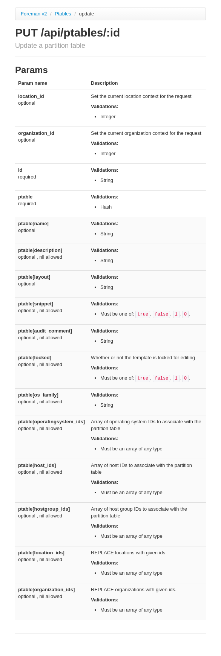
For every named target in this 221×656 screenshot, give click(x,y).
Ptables (63, 14)
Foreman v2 (34, 14)
